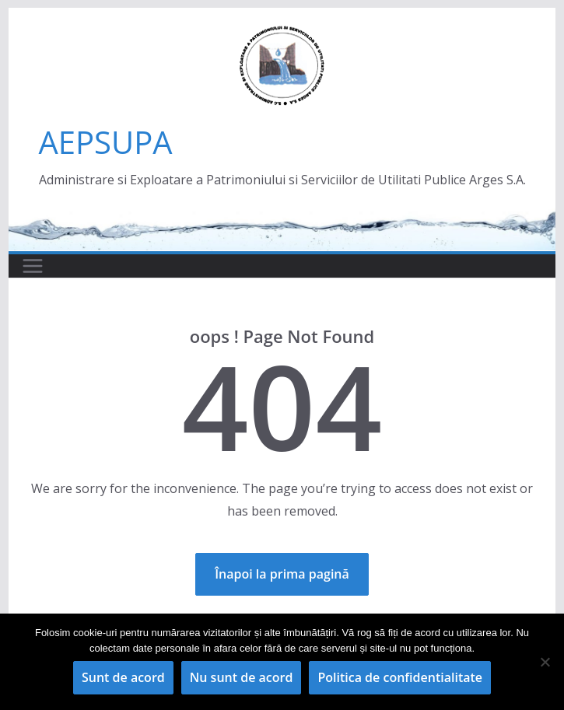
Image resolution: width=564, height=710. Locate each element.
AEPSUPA (106, 142)
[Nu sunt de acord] (544, 662)
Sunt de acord (123, 677)
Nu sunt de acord (241, 677)
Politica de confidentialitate (399, 677)
